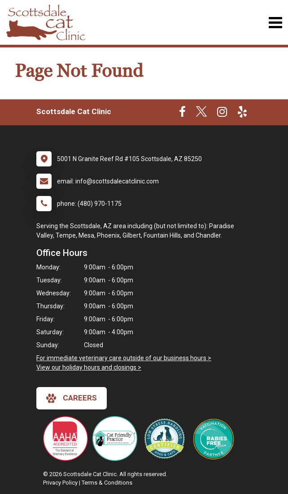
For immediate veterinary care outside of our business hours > (123, 358)
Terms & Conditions (107, 482)
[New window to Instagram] (222, 113)
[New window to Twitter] (201, 113)
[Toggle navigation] (275, 22)
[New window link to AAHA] (67, 438)
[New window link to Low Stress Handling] (166, 438)
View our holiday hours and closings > (88, 367)
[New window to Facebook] (182, 113)
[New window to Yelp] (242, 113)
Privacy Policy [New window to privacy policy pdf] (60, 482)
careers (71, 398)
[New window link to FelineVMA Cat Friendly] (117, 438)
